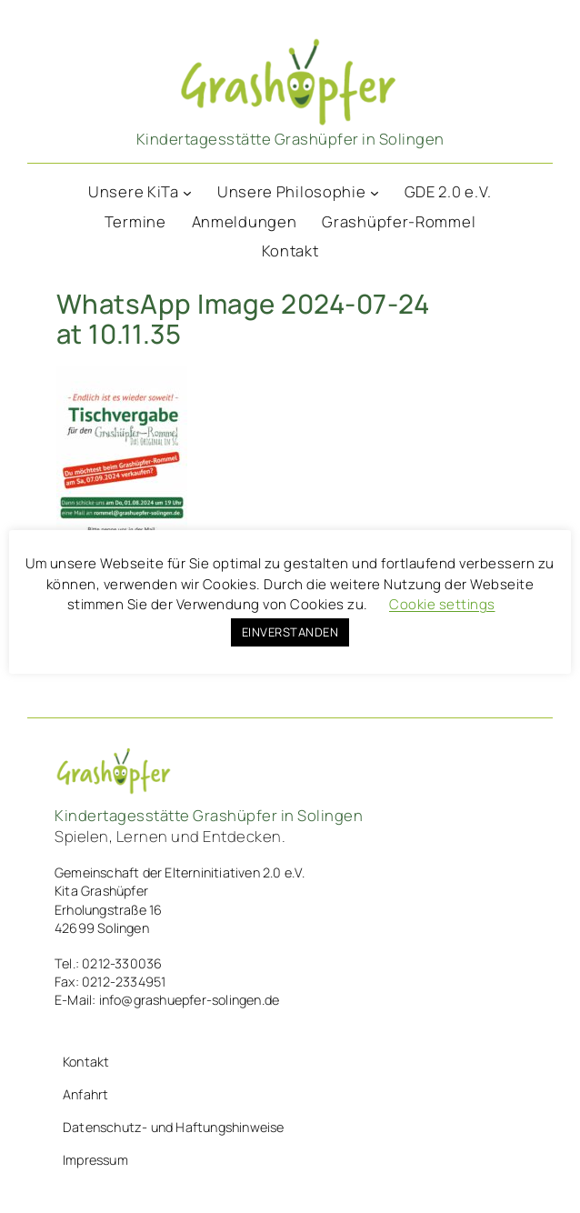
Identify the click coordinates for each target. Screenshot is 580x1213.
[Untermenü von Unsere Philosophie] (374, 191)
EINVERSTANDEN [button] (290, 632)
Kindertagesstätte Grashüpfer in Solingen (290, 138)
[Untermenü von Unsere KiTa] (187, 191)
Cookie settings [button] (442, 604)
